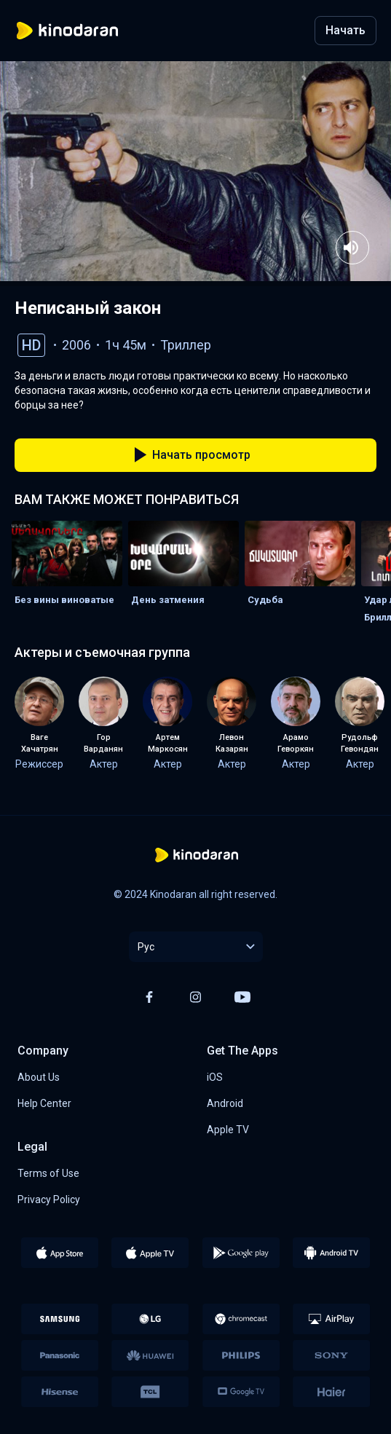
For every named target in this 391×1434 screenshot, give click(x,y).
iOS (215, 1077)
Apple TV (228, 1129)
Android (225, 1103)
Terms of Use (48, 1173)
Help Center (44, 1103)
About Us (38, 1077)
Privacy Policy (48, 1199)
